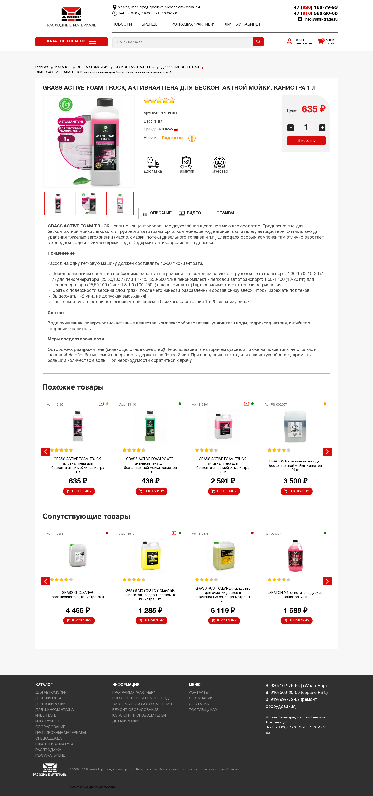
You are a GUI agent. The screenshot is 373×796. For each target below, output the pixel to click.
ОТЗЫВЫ (221, 213)
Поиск (258, 41)
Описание (157, 213)
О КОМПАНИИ (200, 698)
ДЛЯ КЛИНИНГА (48, 698)
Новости (122, 24)
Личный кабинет (243, 24)
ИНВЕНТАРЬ (46, 715)
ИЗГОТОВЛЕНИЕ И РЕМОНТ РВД (140, 698)
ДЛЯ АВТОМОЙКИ (93, 67)
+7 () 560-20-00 (316, 13)
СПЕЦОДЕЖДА (48, 738)
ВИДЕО (190, 213)
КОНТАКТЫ (199, 692)
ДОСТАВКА (199, 704)
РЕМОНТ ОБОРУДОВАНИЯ (135, 710)
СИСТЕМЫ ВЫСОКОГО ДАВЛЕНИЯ (142, 704)
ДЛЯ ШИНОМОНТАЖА (54, 710)
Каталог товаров (66, 41)
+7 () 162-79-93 (316, 8)
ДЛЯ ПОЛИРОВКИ (50, 704)
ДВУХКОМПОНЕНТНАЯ (180, 67)
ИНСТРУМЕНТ (47, 721)
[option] (89, 141)
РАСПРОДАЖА (48, 750)
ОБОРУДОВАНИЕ (50, 727)
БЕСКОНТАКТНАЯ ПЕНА (134, 67)
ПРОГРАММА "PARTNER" (191, 24)
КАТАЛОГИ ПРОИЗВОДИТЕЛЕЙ (139, 715)
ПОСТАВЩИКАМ (203, 710)
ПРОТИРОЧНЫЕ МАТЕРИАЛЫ (60, 732)
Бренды (150, 24)
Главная (41, 67)
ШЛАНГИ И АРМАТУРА (54, 744)
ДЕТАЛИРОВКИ (125, 721)
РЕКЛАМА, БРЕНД (50, 755)
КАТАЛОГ (62, 67)
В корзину (306, 141)
